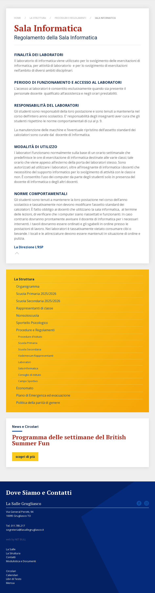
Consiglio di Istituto (29, 375)
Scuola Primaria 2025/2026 (36, 293)
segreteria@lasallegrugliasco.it (25, 529)
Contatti (11, 557)
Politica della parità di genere (38, 402)
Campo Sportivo (28, 381)
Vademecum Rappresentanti (35, 355)
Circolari (11, 571)
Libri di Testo (13, 579)
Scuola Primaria (27, 343)
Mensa (10, 583)
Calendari (12, 575)
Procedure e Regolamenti (70, 17)
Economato (24, 388)
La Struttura (38, 17)
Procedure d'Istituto (30, 336)
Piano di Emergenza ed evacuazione (43, 395)
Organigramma (27, 286)
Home (17, 17)
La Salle (11, 549)
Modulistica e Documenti (21, 561)
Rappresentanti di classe (34, 308)
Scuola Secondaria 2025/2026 (38, 301)
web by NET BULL (16, 539)
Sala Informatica (28, 368)
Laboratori (24, 362)
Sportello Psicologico (32, 323)
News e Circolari (25, 426)
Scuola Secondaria (29, 349)
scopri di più (25, 456)
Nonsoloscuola (27, 315)
